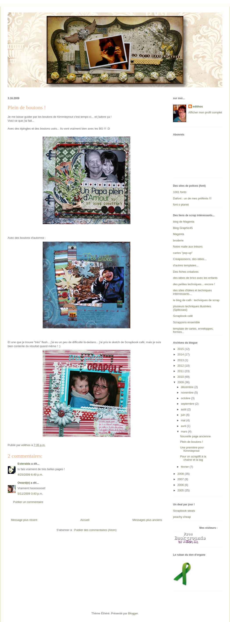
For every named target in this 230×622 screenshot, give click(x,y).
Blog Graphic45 (183, 228)
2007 (181, 479)
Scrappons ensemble (186, 322)
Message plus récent (24, 520)
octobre (186, 398)
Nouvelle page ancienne (195, 436)
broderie (178, 240)
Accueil (84, 520)
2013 (181, 360)
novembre (187, 392)
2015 (181, 349)
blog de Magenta (183, 221)
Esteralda (24, 463)
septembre (188, 403)
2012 (181, 365)
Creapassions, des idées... (190, 259)
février (185, 466)
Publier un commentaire (28, 502)
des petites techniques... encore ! (194, 284)
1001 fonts (179, 192)
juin (183, 414)
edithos (198, 106)
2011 (181, 371)
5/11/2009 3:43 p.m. (30, 493)
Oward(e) (24, 482)
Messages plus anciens (147, 520)
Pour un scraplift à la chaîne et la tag (193, 458)
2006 (181, 485)
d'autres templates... (186, 265)
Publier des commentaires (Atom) (95, 530)
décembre (187, 387)
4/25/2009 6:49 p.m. (30, 474)
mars (184, 431)
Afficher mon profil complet (205, 112)
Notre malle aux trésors (187, 246)
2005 (181, 490)
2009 (181, 382)
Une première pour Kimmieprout (192, 449)
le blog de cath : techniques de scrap (196, 300)
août (184, 409)
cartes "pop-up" (183, 253)
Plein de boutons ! (191, 441)
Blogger (133, 613)
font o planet (181, 204)
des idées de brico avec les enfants (195, 277)
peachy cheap (182, 516)
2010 (181, 376)
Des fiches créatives (185, 271)
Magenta (178, 234)
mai (183, 420)
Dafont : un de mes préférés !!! (192, 198)
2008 (181, 473)
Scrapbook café (183, 316)
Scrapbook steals (184, 510)
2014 (181, 354)
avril (184, 426)
